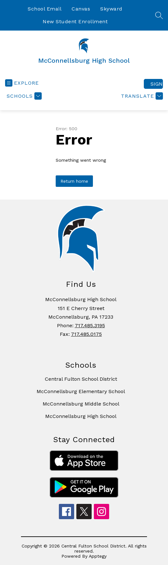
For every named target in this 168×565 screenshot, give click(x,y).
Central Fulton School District (81, 379)
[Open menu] (22, 83)
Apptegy (98, 556)
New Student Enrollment (75, 21)
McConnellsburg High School (80, 416)
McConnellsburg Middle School (81, 404)
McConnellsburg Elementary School (81, 391)
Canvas (81, 9)
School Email (44, 9)
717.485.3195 (90, 325)
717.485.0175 (86, 334)
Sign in (156, 84)
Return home (74, 181)
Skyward (111, 9)
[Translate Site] (141, 96)
